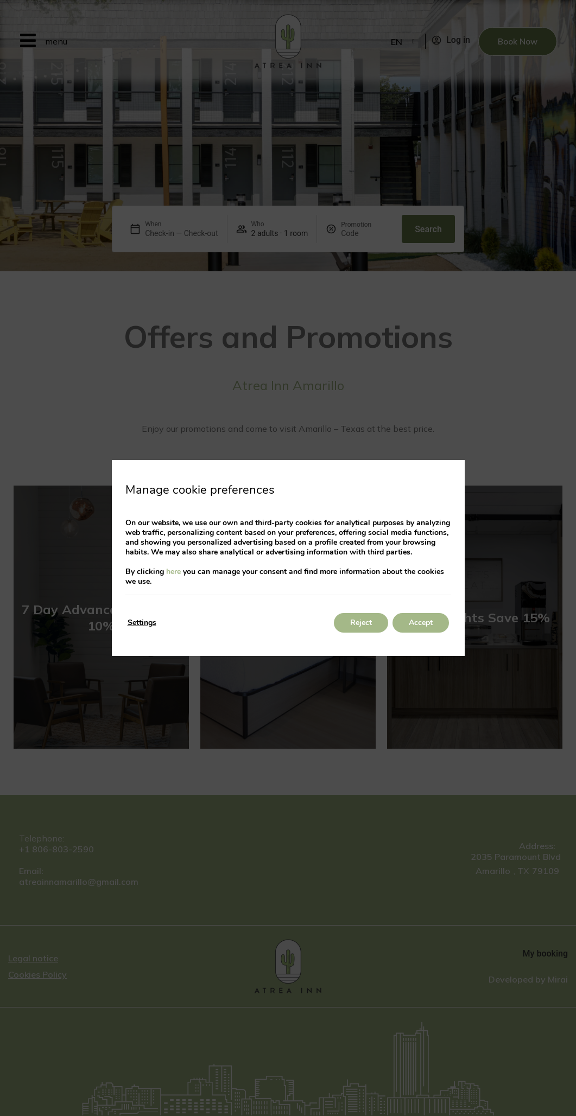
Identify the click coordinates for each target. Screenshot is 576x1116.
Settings (142, 622)
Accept (421, 622)
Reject (361, 622)
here (173, 571)
